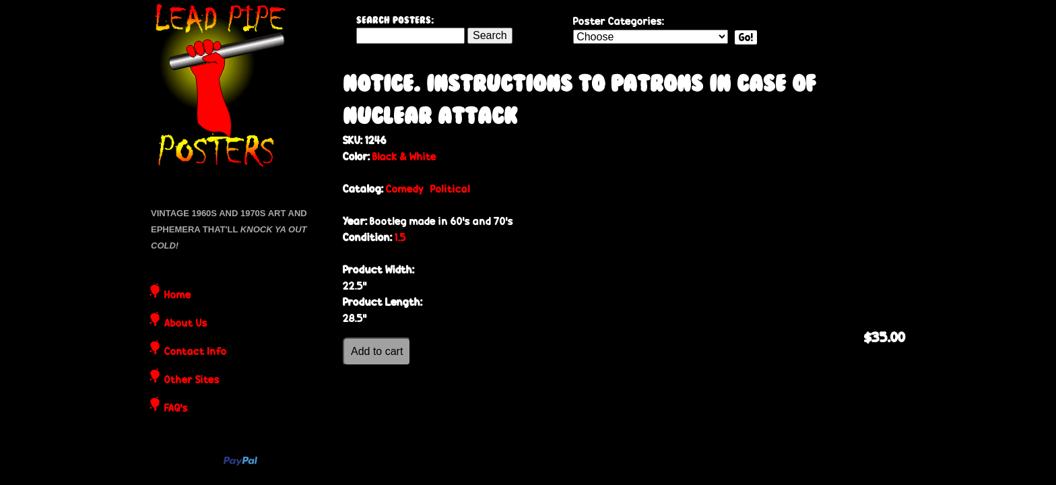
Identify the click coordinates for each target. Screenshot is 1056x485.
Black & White (404, 157)
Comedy (405, 189)
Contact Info (195, 352)
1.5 (400, 237)
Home (177, 296)
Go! (746, 37)
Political (450, 189)
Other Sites (192, 381)
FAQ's (176, 409)
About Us (185, 324)
